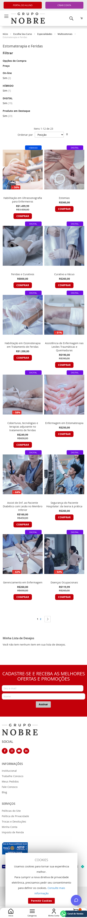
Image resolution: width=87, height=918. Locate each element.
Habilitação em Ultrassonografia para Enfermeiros (22, 199)
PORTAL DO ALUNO (22, 5)
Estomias (64, 198)
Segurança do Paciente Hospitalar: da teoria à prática (64, 504)
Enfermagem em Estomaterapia (64, 423)
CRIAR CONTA (64, 5)
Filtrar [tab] (8, 53)
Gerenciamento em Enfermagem (22, 582)
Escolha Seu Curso (22, 33)
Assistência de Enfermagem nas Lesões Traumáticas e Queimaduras (64, 346)
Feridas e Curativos (22, 274)
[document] (41, 881)
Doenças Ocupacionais (64, 582)
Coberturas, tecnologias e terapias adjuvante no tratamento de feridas (22, 426)
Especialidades (45, 33)
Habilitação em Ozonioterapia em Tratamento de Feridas (23, 344)
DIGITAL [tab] (8, 98)
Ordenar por (25, 134)
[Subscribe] (43, 704)
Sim (7, 78)
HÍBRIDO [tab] (8, 85)
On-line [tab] (7, 73)
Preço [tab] (6, 65)
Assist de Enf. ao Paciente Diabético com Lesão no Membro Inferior (22, 506)
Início (5, 33)
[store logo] (20, 729)
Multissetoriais (65, 33)
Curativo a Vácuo (64, 274)
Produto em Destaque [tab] (16, 110)
